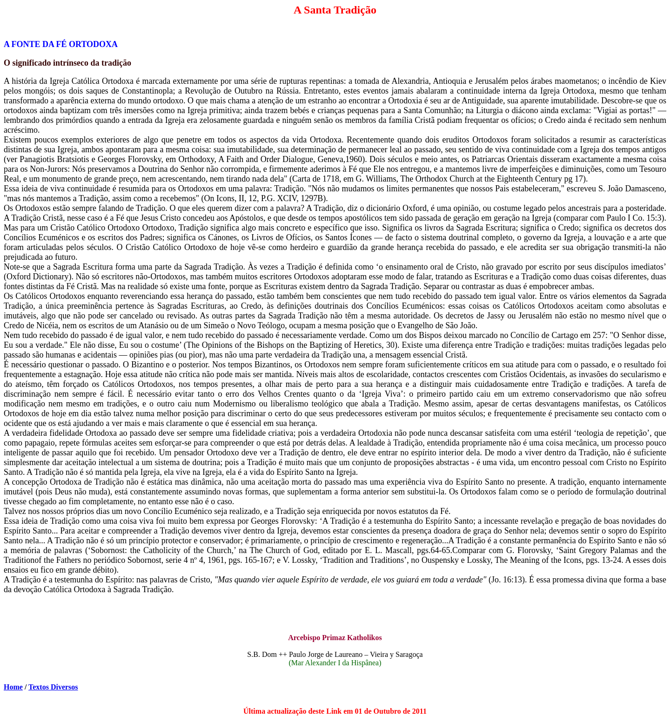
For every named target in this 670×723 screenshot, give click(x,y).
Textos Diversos (53, 687)
